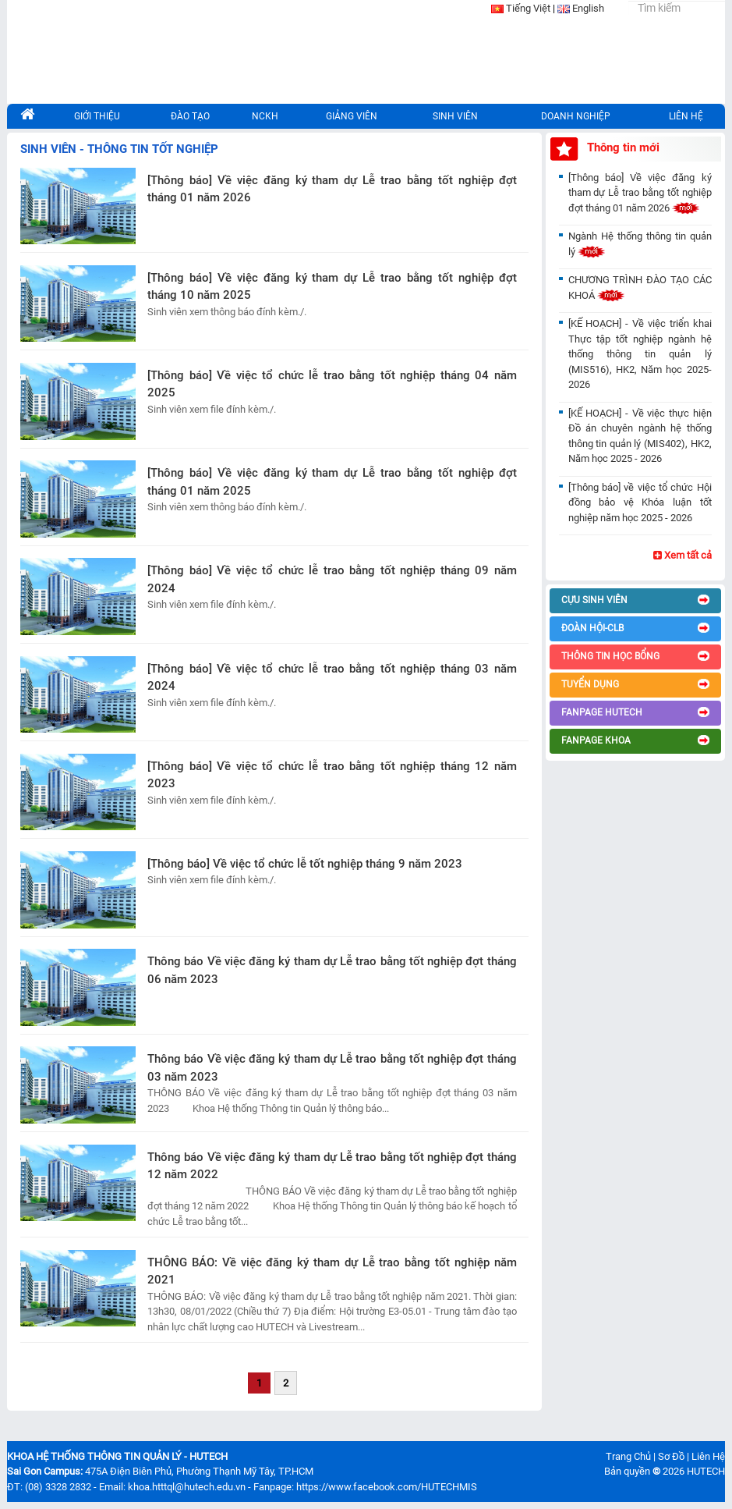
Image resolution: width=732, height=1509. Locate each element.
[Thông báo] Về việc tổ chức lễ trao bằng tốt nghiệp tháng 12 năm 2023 (331, 775)
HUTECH (706, 1471)
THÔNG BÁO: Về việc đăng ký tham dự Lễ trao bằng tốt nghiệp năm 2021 (331, 1271)
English (588, 8)
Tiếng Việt (528, 8)
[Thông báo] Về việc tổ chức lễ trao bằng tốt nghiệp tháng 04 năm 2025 (331, 384)
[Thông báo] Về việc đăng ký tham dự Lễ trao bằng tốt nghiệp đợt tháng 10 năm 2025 (331, 287)
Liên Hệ (708, 1456)
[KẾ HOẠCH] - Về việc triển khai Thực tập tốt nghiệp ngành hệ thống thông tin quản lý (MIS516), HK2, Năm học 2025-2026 (640, 354)
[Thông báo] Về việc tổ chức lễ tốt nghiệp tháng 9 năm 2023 (304, 864)
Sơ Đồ (671, 1456)
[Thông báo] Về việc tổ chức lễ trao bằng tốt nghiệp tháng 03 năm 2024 (331, 678)
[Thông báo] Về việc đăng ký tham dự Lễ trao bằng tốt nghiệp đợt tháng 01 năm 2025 (331, 482)
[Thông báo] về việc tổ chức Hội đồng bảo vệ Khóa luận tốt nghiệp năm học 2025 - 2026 (640, 502)
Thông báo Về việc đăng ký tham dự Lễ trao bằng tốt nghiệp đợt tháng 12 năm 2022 (331, 1166)
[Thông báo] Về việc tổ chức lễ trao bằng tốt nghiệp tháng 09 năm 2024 (331, 579)
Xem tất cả (682, 555)
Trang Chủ (628, 1456)
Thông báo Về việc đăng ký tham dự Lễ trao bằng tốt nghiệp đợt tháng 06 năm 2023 (331, 970)
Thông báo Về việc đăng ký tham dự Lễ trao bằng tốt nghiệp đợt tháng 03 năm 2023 (331, 1068)
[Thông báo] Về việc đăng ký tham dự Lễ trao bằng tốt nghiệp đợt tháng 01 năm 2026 (331, 189)
